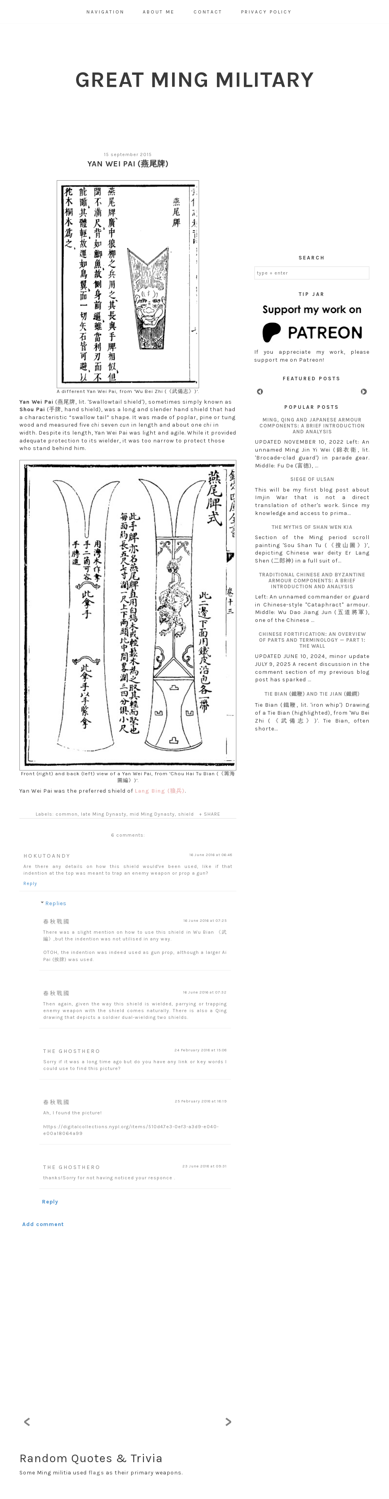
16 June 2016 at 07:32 (205, 992)
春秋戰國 (56, 921)
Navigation (105, 12)
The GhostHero (72, 1051)
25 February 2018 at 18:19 (201, 1101)
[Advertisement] (312, 193)
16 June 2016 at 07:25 (205, 920)
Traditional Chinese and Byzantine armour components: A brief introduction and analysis (312, 580)
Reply (30, 883)
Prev (260, 392)
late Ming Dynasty (103, 814)
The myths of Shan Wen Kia (312, 527)
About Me (159, 12)
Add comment (43, 1224)
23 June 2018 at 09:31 (204, 1166)
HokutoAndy (47, 855)
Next (364, 392)
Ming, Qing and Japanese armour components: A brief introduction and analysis (312, 426)
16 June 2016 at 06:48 (211, 854)
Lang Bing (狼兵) (160, 791)
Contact (208, 12)
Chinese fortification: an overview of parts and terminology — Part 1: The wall (312, 640)
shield (186, 814)
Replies (56, 903)
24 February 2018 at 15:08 (200, 1050)
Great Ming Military (194, 79)
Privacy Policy (266, 12)
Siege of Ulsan (312, 479)
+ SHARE (209, 814)
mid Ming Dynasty (152, 814)
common (67, 814)
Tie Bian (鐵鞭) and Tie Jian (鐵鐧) (312, 694)
